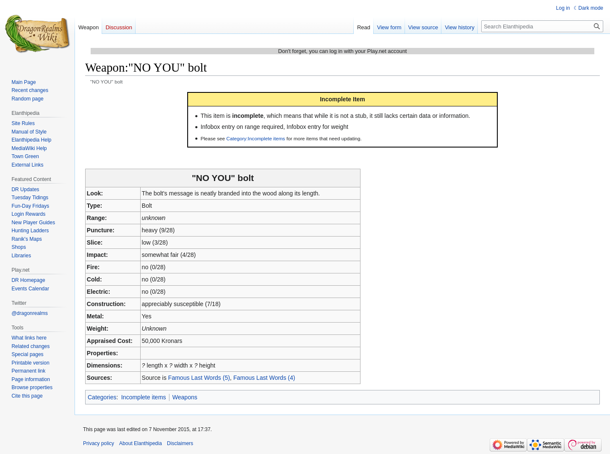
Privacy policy (98, 443)
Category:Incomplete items (255, 138)
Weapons (184, 397)
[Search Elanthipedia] (542, 26)
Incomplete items (143, 397)
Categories (102, 397)
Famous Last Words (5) (199, 377)
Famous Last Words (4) (264, 377)
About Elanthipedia (140, 443)
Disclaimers (180, 443)
